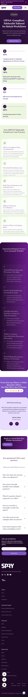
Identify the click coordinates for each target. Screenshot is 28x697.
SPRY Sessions (5, 665)
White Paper (4, 662)
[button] (25, 7)
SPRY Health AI (5, 584)
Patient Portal (4, 637)
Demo (2, 593)
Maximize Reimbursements (7, 608)
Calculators (4, 669)
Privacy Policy (19, 684)
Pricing (3, 596)
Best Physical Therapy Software (8, 675)
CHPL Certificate (13, 684)
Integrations (4, 599)
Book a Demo (17, 7)
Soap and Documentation (7, 633)
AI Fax (2, 640)
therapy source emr (7, 582)
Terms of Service (24, 684)
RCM (2, 624)
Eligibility (3, 627)
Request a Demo (14, 41)
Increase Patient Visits (6, 615)
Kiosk (2, 643)
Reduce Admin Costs (6, 611)
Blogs (2, 652)
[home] (3, 8)
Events (3, 655)
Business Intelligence (6, 630)
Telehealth (14, 14)
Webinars (3, 659)
